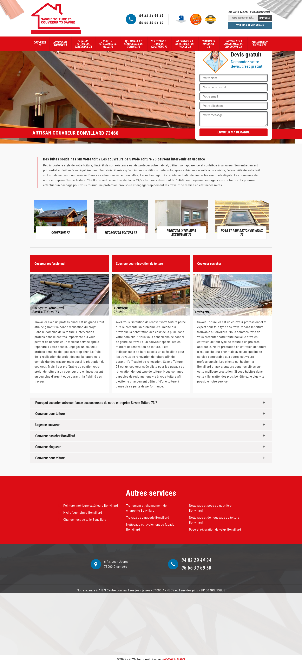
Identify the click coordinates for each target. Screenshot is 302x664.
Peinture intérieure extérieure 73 (83, 43)
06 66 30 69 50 (151, 22)
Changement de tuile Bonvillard (84, 519)
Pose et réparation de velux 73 (108, 43)
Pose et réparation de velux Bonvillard (215, 529)
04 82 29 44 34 (151, 15)
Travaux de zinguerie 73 (209, 43)
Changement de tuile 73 (259, 44)
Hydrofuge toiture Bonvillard (82, 512)
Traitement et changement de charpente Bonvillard (146, 508)
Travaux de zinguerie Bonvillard (147, 517)
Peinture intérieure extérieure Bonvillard (90, 505)
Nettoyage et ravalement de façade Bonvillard (150, 527)
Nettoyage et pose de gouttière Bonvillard (210, 508)
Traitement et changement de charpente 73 (233, 43)
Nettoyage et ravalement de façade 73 (184, 43)
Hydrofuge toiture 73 (60, 44)
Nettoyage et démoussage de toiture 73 (133, 43)
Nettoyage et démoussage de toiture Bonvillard (214, 520)
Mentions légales (174, 659)
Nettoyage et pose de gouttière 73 (159, 43)
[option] (60, 219)
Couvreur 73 (40, 44)
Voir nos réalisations (250, 25)
